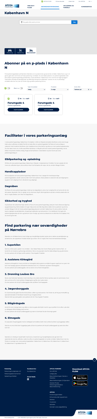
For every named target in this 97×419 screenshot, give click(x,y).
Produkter (53, 87)
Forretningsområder (56, 394)
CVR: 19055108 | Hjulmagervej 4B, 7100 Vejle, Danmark (32, 417)
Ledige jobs (53, 373)
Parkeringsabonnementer (13, 373)
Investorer (53, 402)
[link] (82, 377)
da (90, 1)
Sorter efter (77, 87)
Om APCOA (53, 371)
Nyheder (52, 404)
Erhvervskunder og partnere (58, 397)
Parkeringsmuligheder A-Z (13, 371)
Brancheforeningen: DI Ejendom (60, 380)
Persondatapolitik (9, 417)
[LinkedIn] (28, 379)
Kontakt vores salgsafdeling (58, 407)
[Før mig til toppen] (94, 359)
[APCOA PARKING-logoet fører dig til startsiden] (12, 6)
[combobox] (36, 89)
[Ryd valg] (89, 89)
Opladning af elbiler (11, 376)
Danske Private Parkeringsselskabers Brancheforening (56, 384)
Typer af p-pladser (32, 87)
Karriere (52, 399)
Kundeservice (31, 371)
